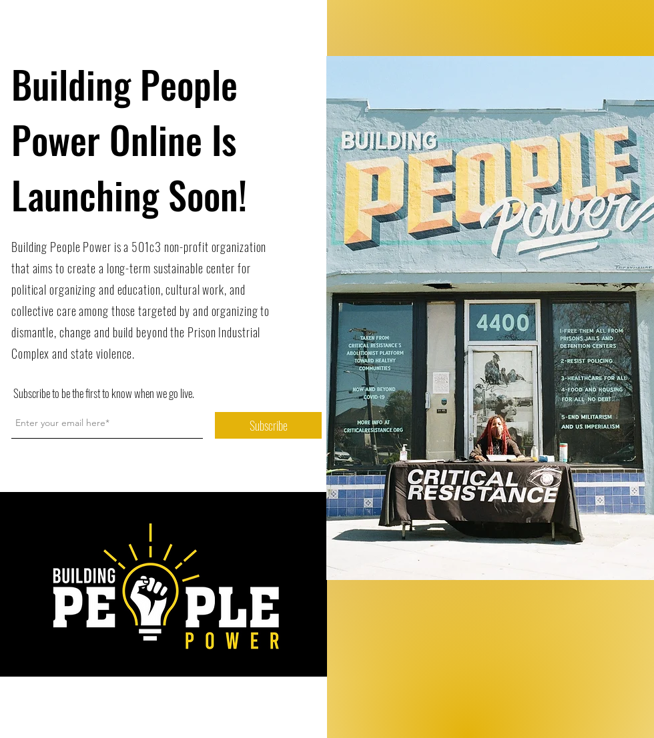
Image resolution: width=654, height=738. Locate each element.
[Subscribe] (268, 425)
